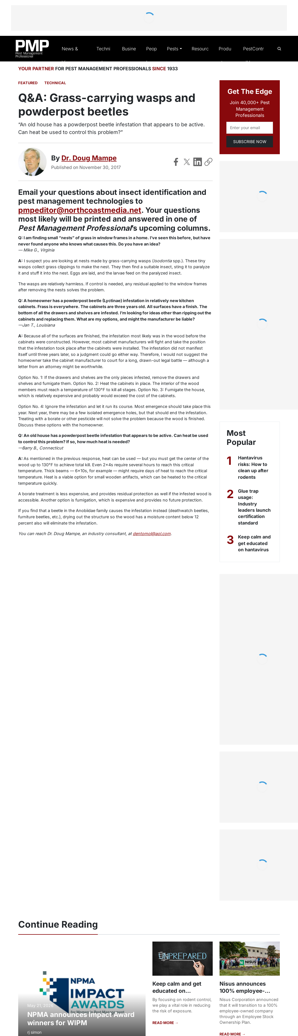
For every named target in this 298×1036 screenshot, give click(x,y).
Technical (103, 56)
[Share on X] (187, 162)
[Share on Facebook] (176, 162)
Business (128, 56)
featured (27, 83)
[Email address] (249, 128)
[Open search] (279, 49)
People (151, 56)
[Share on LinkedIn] (197, 162)
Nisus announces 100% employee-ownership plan (242, 991)
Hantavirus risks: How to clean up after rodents (254, 467)
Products (225, 56)
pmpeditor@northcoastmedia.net (79, 210)
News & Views (70, 56)
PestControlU (253, 56)
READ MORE (163, 1022)
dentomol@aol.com (142, 534)
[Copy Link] (208, 162)
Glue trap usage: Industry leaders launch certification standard (254, 507)
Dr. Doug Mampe (89, 158)
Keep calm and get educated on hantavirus (254, 543)
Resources (199, 56)
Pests (172, 49)
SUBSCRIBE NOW (249, 142)
